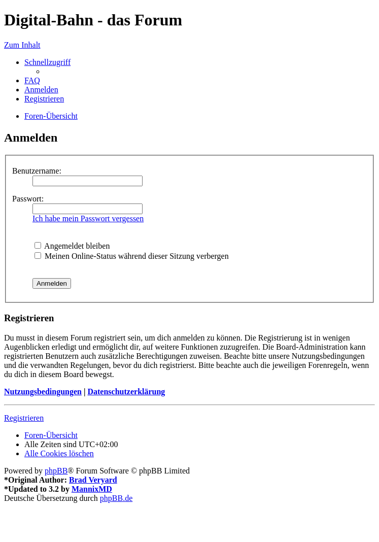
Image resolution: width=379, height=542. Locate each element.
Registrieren (24, 418)
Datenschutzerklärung (126, 391)
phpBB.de (116, 498)
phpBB (56, 470)
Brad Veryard (93, 480)
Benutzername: (36, 170)
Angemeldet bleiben (72, 246)
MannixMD (92, 489)
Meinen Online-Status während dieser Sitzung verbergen (132, 256)
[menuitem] (32, 80)
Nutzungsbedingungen (43, 391)
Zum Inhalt (22, 45)
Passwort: (28, 198)
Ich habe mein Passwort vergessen (88, 218)
